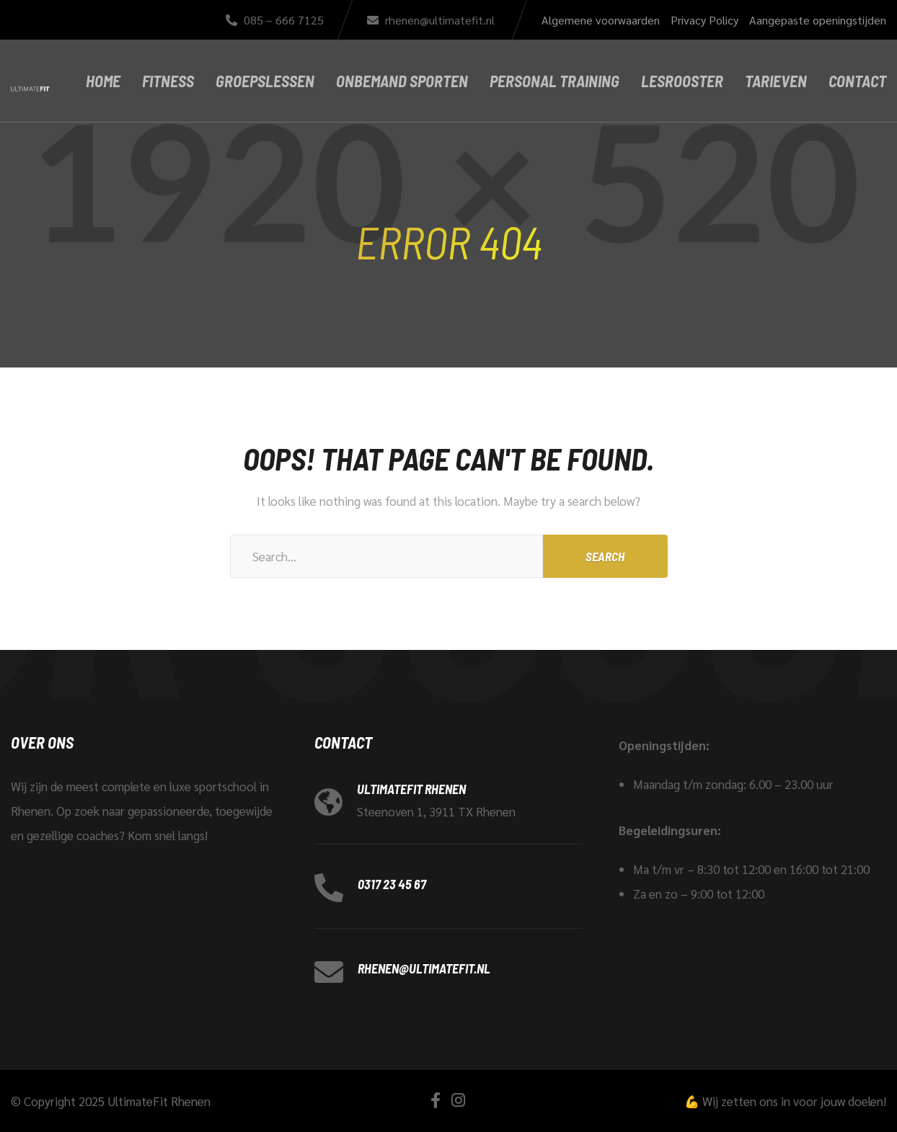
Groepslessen (265, 80)
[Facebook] (435, 1100)
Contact (857, 80)
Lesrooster (682, 80)
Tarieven (776, 80)
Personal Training (554, 80)
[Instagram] (458, 1100)
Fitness (168, 80)
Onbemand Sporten (402, 80)
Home (103, 80)
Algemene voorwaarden (601, 19)
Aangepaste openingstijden (817, 19)
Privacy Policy (704, 19)
